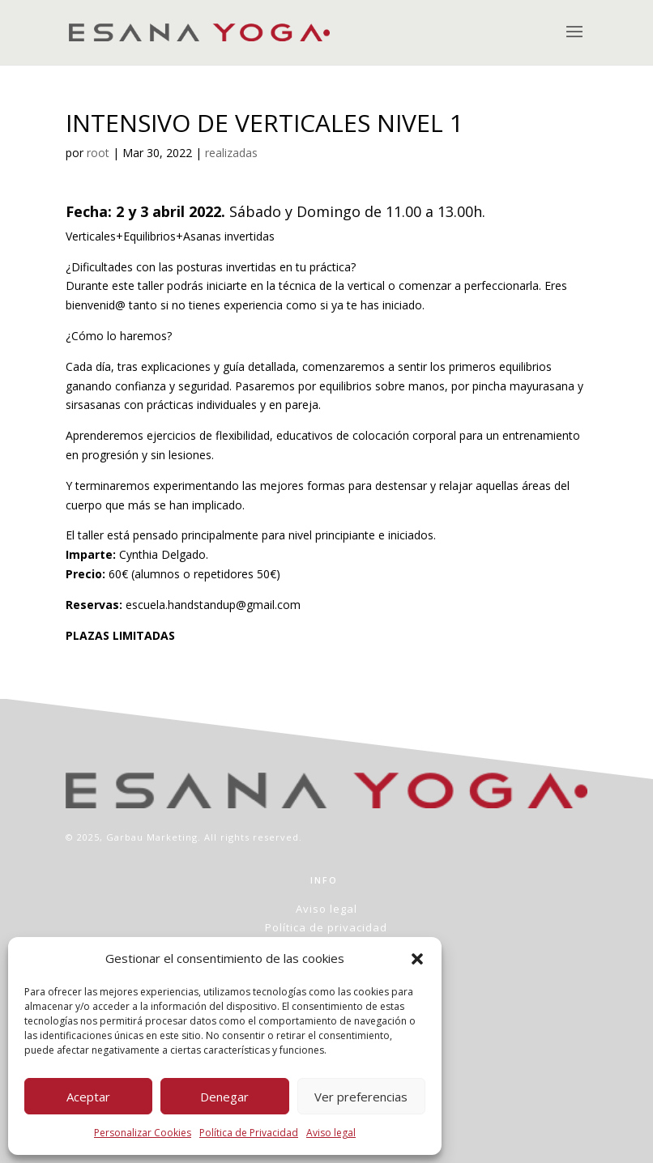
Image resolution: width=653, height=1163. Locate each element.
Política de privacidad (326, 927)
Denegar (224, 1096)
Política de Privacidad (248, 1133)
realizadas (231, 152)
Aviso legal (331, 1133)
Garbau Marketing (152, 837)
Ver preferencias (361, 1096)
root (98, 152)
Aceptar (88, 1096)
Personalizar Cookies (142, 1133)
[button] (417, 959)
